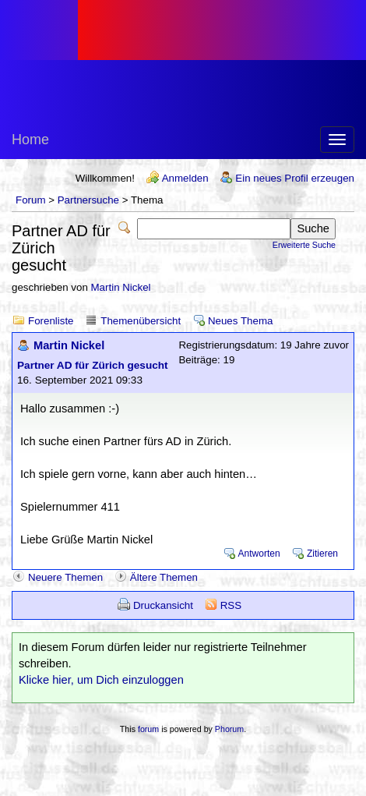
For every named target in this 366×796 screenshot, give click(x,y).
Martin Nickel (121, 287)
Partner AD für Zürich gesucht (92, 365)
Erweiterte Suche (304, 244)
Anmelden (185, 178)
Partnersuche (88, 200)
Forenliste (51, 321)
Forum (31, 200)
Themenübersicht (140, 321)
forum (148, 729)
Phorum (229, 729)
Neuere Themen (65, 577)
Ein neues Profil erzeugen (294, 178)
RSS (230, 605)
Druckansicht (163, 605)
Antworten (259, 553)
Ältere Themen (164, 577)
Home (30, 139)
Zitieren (322, 553)
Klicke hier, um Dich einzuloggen (101, 680)
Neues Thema (240, 321)
